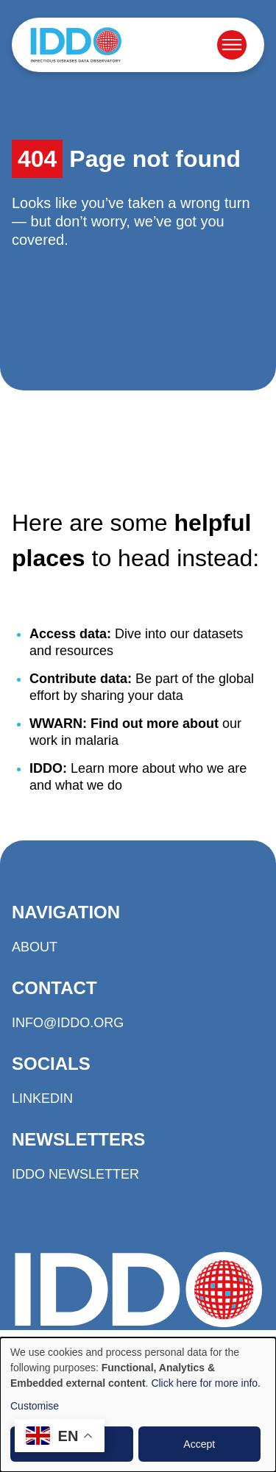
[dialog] (138, 1404)
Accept (199, 1444)
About (34, 947)
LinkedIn (42, 1098)
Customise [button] (34, 1406)
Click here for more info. (206, 1383)
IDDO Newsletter (75, 1174)
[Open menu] (232, 45)
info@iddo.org (68, 1022)
